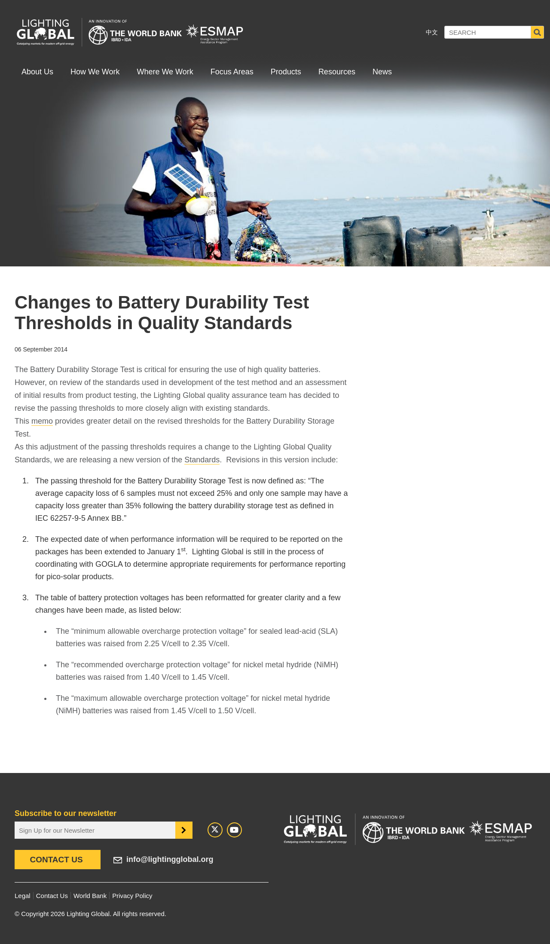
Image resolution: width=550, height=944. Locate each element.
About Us (37, 71)
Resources (336, 71)
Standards (202, 459)
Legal (23, 895)
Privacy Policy (132, 895)
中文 (432, 32)
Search (537, 32)
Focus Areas (232, 71)
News (382, 71)
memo (42, 421)
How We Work (94, 71)
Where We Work (165, 71)
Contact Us (56, 859)
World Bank (90, 895)
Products (286, 71)
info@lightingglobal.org (170, 859)
